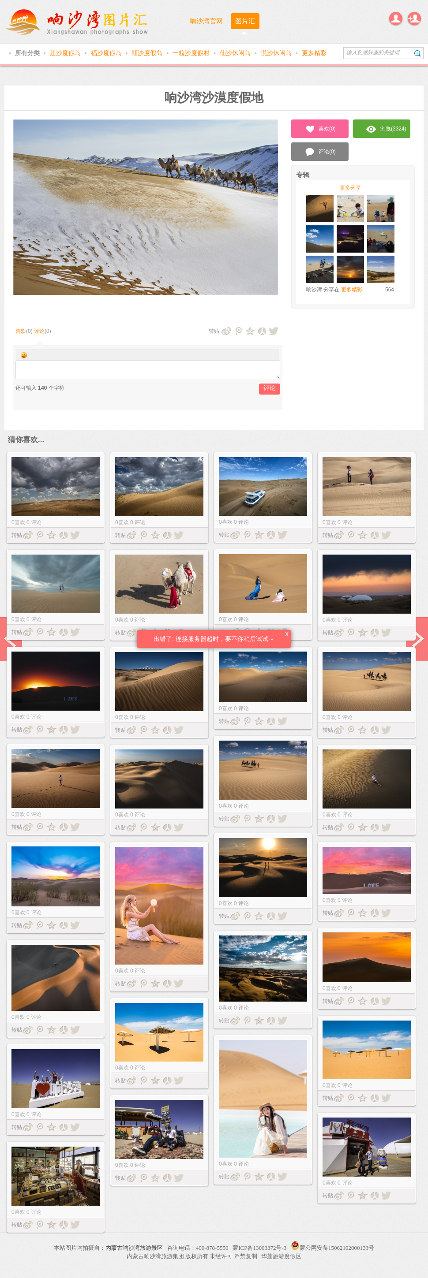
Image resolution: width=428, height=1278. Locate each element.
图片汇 (245, 21)
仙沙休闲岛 (236, 52)
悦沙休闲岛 (277, 52)
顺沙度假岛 (147, 52)
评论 (39, 331)
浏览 (386, 129)
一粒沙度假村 (192, 52)
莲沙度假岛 (66, 52)
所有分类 (28, 52)
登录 (395, 18)
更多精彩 (314, 52)
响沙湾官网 (206, 21)
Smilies (23, 355)
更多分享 (350, 188)
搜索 (418, 53)
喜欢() (320, 129)
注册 (414, 18)
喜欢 (20, 331)
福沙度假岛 (107, 52)
